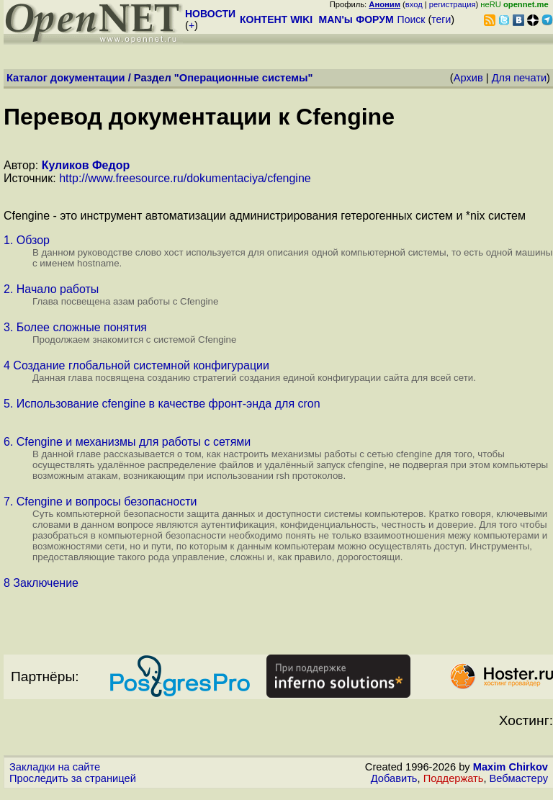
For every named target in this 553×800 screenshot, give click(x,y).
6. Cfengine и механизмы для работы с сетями (127, 442)
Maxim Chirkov (510, 767)
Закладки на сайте (54, 767)
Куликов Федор (86, 165)
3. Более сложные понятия (75, 327)
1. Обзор (27, 240)
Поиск (411, 19)
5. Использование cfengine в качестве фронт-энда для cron (162, 403)
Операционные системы (243, 78)
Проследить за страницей (72, 778)
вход (414, 4)
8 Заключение (41, 583)
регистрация (452, 4)
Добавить (394, 778)
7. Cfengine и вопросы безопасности (100, 501)
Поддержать (453, 778)
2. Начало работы (51, 289)
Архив (468, 78)
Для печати (519, 78)
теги (441, 19)
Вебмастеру (519, 778)
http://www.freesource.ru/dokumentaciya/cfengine (185, 178)
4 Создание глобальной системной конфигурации (136, 365)
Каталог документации (65, 78)
